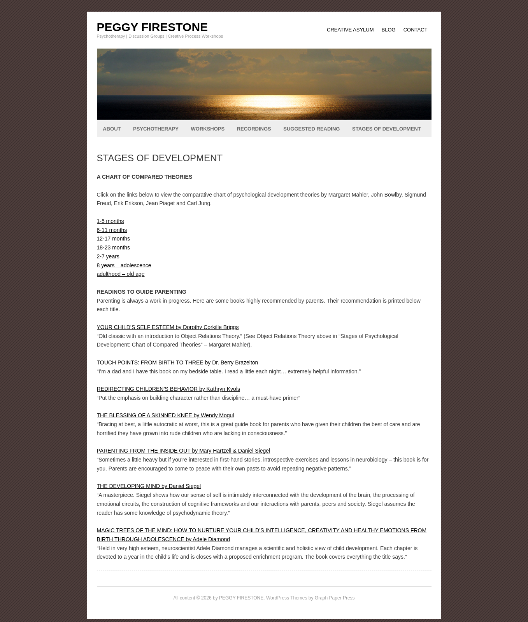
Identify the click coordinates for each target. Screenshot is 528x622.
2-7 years (108, 256)
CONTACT (415, 30)
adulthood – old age (121, 274)
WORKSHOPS (208, 129)
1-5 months (110, 221)
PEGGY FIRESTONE (152, 27)
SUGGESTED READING (311, 129)
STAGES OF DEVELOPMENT (386, 129)
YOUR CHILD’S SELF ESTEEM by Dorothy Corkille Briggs (168, 327)
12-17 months (113, 238)
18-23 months (113, 247)
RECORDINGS (254, 129)
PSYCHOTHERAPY (156, 129)
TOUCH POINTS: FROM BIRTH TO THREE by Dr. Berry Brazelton (177, 362)
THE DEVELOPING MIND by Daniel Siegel (149, 486)
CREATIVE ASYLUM (350, 30)
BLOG (389, 30)
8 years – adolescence (124, 265)
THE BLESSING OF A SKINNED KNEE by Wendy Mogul (165, 415)
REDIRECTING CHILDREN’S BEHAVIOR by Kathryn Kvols (168, 389)
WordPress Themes (286, 598)
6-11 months (112, 230)
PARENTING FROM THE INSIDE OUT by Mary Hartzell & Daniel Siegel (183, 451)
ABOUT (112, 129)
